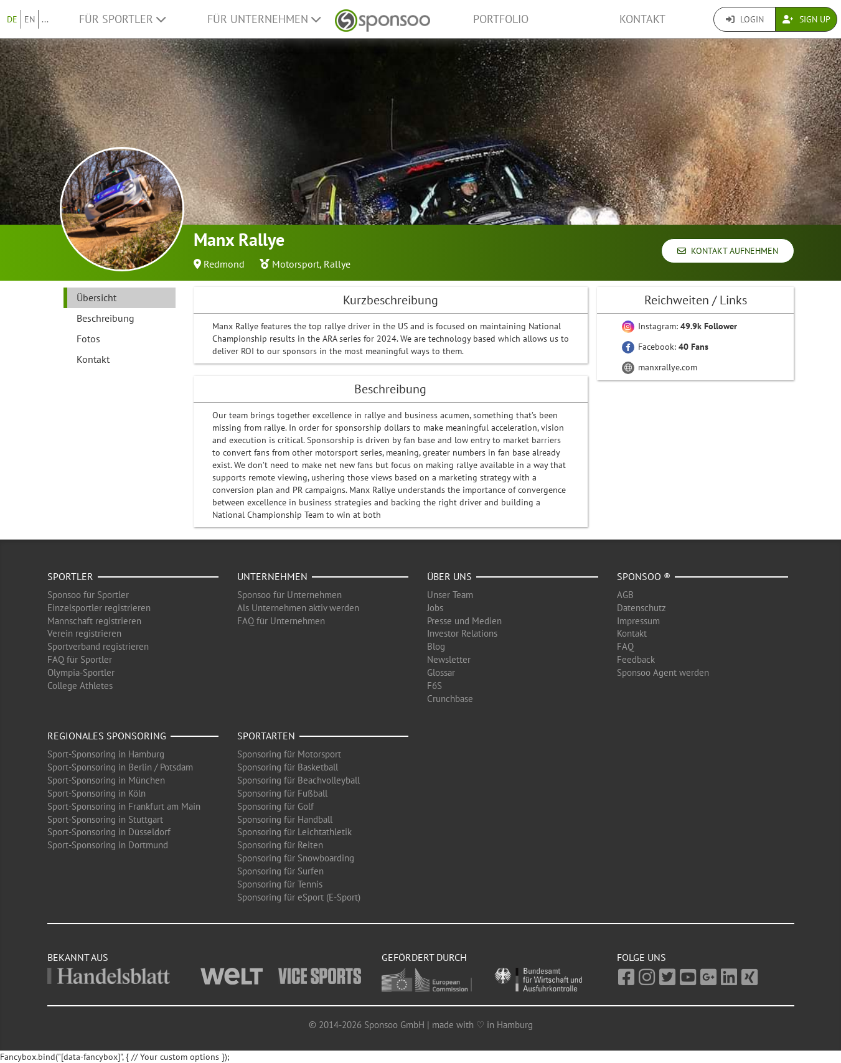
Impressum (638, 621)
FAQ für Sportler (79, 659)
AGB (625, 595)
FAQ (625, 646)
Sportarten (266, 735)
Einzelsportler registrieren (99, 608)
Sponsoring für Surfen (280, 871)
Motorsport (295, 264)
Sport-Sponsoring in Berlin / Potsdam (120, 767)
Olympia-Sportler (81, 672)
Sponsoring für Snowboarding (295, 858)
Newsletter (449, 659)
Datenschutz (641, 608)
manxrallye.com (659, 367)
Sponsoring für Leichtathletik (294, 832)
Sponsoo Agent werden (663, 672)
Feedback (636, 659)
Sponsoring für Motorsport (289, 754)
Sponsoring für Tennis (279, 884)
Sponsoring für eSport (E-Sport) (298, 897)
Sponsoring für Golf (275, 806)
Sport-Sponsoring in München (106, 780)
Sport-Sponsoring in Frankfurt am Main (123, 806)
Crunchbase (450, 699)
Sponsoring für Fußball (282, 793)
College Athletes (80, 685)
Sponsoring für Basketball (287, 767)
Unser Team (450, 595)
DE (12, 19)
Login (745, 19)
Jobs (435, 608)
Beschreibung (105, 318)
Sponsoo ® (643, 576)
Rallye (337, 264)
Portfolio (501, 19)
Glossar (441, 672)
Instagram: (679, 326)
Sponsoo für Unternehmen (289, 595)
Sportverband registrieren (98, 646)
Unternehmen (272, 576)
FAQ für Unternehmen (281, 621)
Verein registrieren (84, 633)
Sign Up (806, 19)
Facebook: (665, 346)
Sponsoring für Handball (284, 819)
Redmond (224, 264)
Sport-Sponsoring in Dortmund (107, 845)
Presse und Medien (464, 621)
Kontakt (642, 19)
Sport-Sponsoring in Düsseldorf (109, 832)
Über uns (449, 576)
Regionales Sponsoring (106, 735)
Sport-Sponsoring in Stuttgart (105, 819)
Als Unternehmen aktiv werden (298, 608)
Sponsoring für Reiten (280, 845)
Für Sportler (122, 19)
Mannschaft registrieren (94, 621)
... (45, 19)
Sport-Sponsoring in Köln (96, 793)
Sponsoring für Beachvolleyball (298, 780)
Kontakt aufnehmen (727, 250)
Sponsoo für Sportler (88, 595)
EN (29, 19)
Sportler (70, 576)
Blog (436, 646)
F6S (434, 685)
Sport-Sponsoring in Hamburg (105, 754)
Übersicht (96, 297)
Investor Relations (462, 633)
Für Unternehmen (264, 19)
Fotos (88, 338)
